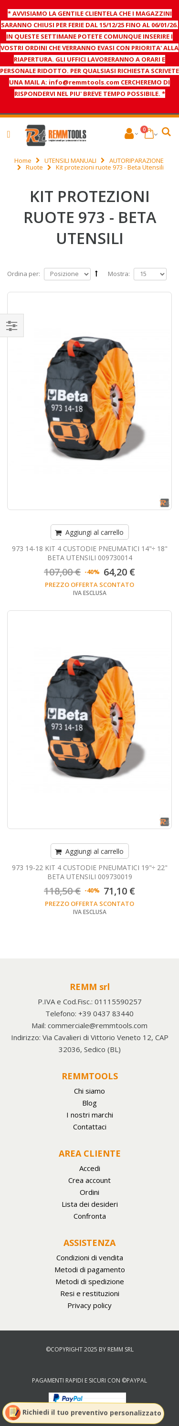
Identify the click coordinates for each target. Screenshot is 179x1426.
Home (23, 160)
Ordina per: (23, 273)
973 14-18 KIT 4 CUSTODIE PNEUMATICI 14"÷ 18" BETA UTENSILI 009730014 (90, 553)
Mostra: (119, 274)
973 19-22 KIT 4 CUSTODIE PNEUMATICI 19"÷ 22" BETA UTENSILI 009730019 (90, 872)
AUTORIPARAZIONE (136, 160)
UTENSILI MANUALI (70, 160)
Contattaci (89, 1126)
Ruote (34, 167)
